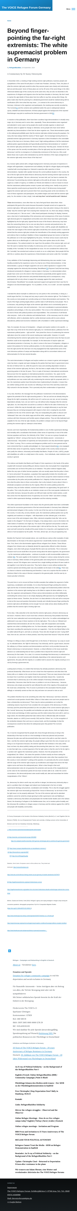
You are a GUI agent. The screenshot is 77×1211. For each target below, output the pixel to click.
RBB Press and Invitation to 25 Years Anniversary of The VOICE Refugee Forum (39, 1133)
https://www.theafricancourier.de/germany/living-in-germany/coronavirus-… (27, 930)
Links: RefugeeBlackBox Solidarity (30, 1104)
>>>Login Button (14, 1202)
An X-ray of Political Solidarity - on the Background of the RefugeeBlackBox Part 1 (38, 1068)
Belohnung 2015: (46, 1033)
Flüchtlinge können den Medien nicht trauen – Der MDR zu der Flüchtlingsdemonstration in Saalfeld (39, 1084)
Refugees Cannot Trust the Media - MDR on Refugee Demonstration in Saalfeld (38, 1146)
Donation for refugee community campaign (31, 975)
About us (16, 965)
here (34, 965)
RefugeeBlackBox (15, 67)
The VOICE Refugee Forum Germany (26, 7)
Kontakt (18, 1099)
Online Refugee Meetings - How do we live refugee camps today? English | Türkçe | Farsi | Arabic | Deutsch (39, 1119)
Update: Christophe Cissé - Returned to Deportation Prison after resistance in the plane (37, 1162)
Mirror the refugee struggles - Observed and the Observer (36, 1111)
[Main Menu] (70, 9)
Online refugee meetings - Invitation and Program (37, 1126)
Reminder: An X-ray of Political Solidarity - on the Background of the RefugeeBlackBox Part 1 (37, 1154)
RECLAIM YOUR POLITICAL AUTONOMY (33, 1140)
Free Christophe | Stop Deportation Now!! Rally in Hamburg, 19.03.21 (36, 1092)
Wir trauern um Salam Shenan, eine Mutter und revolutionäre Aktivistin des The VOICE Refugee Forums (39, 1170)
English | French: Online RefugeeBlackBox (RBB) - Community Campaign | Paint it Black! (36, 1076)
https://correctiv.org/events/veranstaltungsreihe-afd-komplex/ (25, 829)
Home (9, 21)
